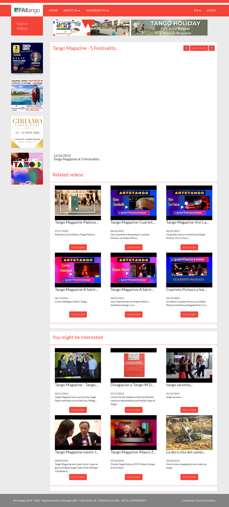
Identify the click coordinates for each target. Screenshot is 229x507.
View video (78, 247)
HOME (54, 10)
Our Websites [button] (97, 10)
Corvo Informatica (205, 500)
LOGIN (211, 10)
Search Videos (22, 26)
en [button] (197, 10)
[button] (78, 203)
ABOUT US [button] (71, 10)
